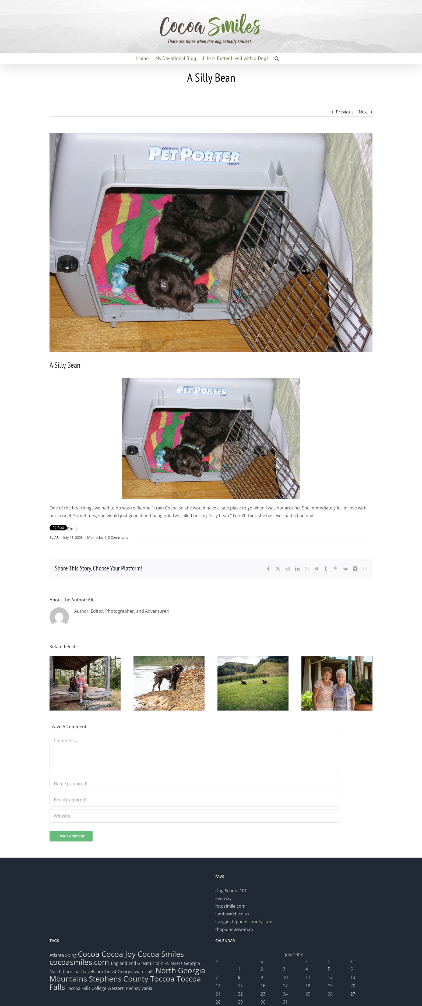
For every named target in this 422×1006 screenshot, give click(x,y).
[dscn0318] (211, 242)
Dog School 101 (231, 891)
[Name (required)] (195, 783)
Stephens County (118, 978)
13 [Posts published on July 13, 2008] (352, 977)
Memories (95, 537)
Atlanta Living (63, 955)
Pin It (72, 529)
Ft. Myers (173, 963)
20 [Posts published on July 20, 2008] (352, 986)
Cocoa (89, 954)
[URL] (195, 816)
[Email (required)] (195, 800)
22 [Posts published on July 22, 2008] (240, 994)
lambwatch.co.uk (232, 914)
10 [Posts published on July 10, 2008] (285, 977)
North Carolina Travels (72, 972)
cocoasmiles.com (80, 962)
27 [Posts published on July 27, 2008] (352, 994)
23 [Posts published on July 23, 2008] (263, 994)
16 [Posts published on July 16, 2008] (263, 986)
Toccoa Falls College (85, 988)
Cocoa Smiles (161, 954)
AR (56, 537)
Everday (223, 898)
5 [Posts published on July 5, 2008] (329, 969)
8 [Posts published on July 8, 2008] (239, 977)
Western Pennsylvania (129, 988)
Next (363, 112)
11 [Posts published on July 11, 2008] (307, 977)
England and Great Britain (137, 963)
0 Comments (118, 537)
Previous (345, 112)
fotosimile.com (230, 906)
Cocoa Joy (118, 954)
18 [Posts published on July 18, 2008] (307, 986)
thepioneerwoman (234, 929)
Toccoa (162, 978)
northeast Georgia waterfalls (125, 972)
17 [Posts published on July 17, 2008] (285, 986)
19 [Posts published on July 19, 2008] (330, 986)
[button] (277, 58)
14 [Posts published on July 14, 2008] (218, 986)
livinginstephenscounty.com (243, 922)
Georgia (192, 963)
